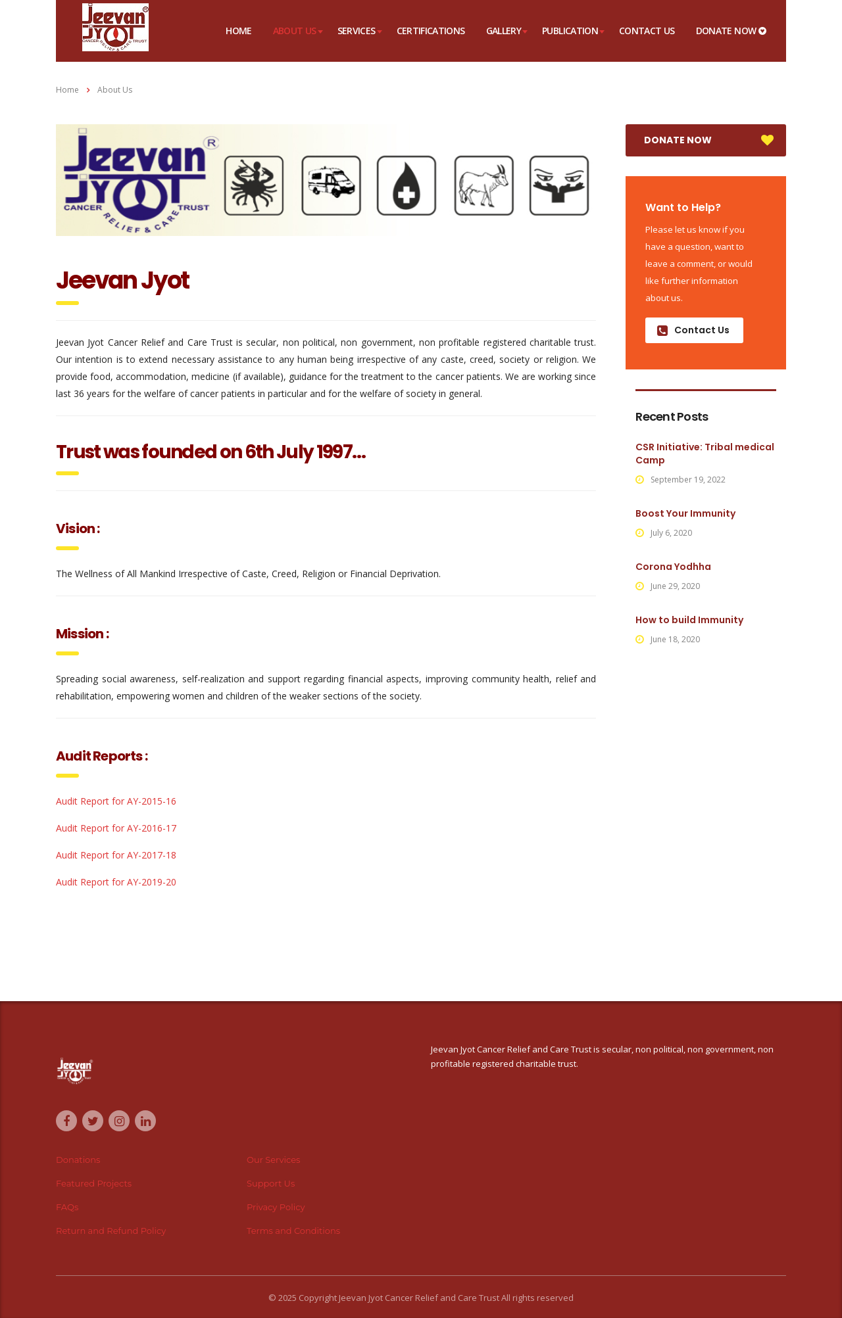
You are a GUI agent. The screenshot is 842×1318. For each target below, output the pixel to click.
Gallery (504, 30)
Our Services (273, 1159)
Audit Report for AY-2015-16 (116, 801)
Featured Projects (94, 1183)
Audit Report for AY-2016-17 (116, 828)
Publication (570, 30)
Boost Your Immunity (685, 513)
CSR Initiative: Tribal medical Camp (704, 453)
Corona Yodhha (673, 566)
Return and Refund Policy (111, 1230)
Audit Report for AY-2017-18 (116, 855)
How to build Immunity (689, 619)
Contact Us (647, 30)
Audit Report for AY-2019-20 (116, 882)
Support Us (271, 1183)
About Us (294, 30)
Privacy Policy (276, 1207)
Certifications (431, 30)
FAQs (67, 1207)
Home (238, 30)
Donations (78, 1159)
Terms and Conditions (293, 1230)
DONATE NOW (731, 30)
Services (356, 30)
